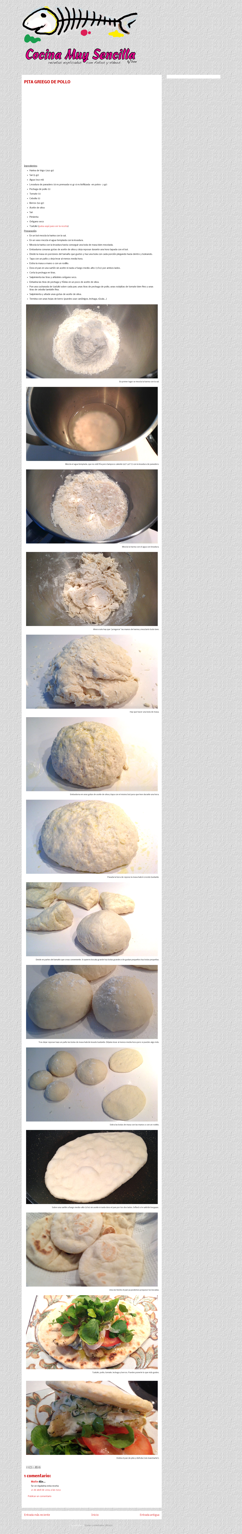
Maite (34, 1482)
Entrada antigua (149, 1515)
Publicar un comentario (39, 1496)
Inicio (95, 1515)
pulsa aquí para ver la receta (53, 226)
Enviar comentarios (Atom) (99, 1525)
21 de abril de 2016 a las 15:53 (46, 1490)
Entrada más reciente (37, 1515)
